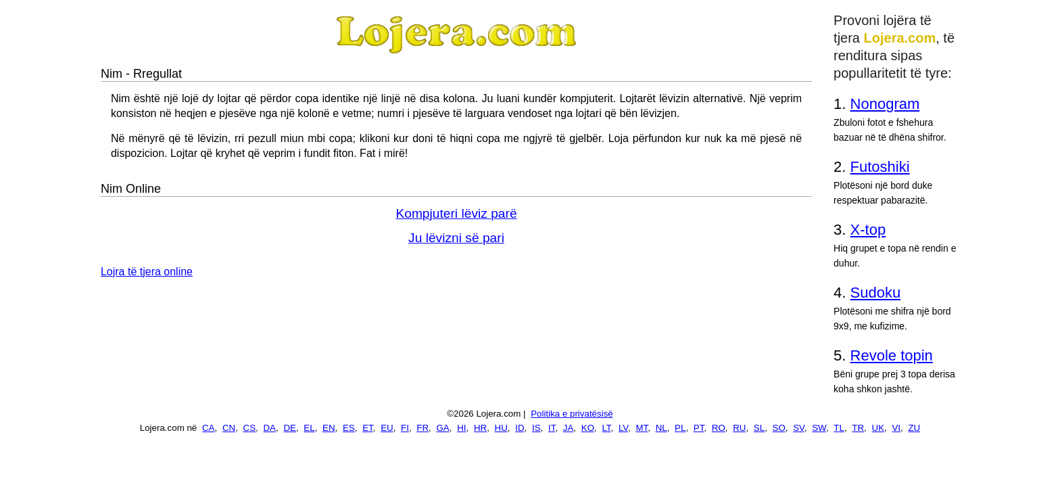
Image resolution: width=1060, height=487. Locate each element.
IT (551, 428)
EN (328, 428)
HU (501, 428)
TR (858, 428)
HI (461, 428)
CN (228, 428)
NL (661, 428)
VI (896, 428)
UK (878, 428)
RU (739, 428)
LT (606, 428)
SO (779, 428)
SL (759, 428)
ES (349, 428)
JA (568, 428)
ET (367, 428)
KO (587, 428)
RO (718, 428)
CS (249, 428)
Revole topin (891, 355)
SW (819, 428)
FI (405, 428)
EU (387, 428)
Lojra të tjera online (147, 271)
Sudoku (875, 292)
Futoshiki (880, 166)
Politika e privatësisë (572, 414)
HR (480, 428)
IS (536, 428)
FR (422, 428)
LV (623, 428)
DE (289, 428)
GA (443, 428)
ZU (914, 428)
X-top (868, 229)
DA (269, 428)
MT (641, 428)
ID (519, 428)
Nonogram (885, 103)
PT (699, 428)
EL (309, 428)
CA (208, 428)
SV (798, 428)
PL (680, 428)
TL (839, 428)
